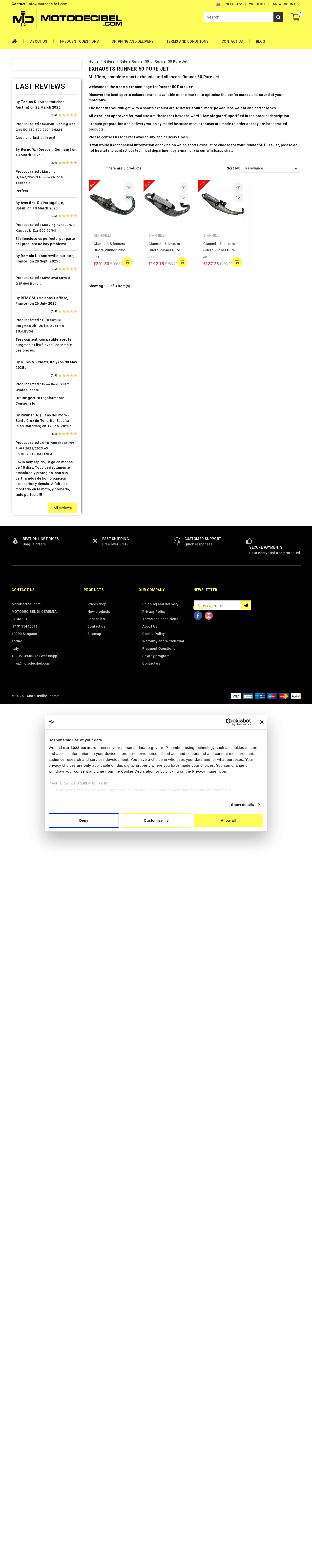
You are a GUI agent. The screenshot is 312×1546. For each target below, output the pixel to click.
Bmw (26, 217)
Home (18, 41)
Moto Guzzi (32, 606)
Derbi (26, 312)
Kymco (28, 519)
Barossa (29, 183)
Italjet (27, 467)
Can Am (28, 260)
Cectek (28, 269)
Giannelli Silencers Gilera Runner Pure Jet (109, 250)
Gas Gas (29, 372)
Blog (260, 41)
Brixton (28, 226)
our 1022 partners (79, 747)
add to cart (127, 262)
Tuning (28, 839)
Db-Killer (29, 303)
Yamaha (28, 873)
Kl (23, 493)
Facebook (198, 1458)
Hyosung (29, 450)
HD (24, 398)
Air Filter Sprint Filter (40, 131)
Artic (26, 157)
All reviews (63, 1350)
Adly (25, 113)
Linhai (27, 537)
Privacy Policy (154, 1454)
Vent (26, 856)
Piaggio (29, 675)
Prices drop (96, 1447)
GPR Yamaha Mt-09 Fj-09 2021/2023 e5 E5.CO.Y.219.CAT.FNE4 (45, 1290)
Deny (83, 820)
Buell (26, 234)
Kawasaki (30, 476)
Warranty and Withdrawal (163, 1484)
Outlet (27, 649)
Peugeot (29, 657)
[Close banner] (262, 722)
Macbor (28, 562)
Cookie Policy (153, 1476)
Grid (91, 168)
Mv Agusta (31, 623)
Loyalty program (155, 1498)
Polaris (28, 683)
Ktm (25, 511)
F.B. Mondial (32, 347)
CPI (25, 286)
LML (25, 545)
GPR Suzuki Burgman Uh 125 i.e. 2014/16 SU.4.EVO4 (40, 1168)
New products (98, 1454)
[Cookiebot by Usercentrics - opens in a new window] (229, 722)
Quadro (28, 709)
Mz (24, 631)
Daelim (28, 295)
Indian (27, 459)
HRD (25, 424)
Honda (27, 416)
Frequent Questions (79, 41)
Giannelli (102, 235)
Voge (26, 865)
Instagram (209, 1458)
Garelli (27, 364)
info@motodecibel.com (47, 4)
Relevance (272, 168)
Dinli (26, 321)
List (99, 168)
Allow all (228, 820)
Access (28, 105)
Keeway (28, 485)
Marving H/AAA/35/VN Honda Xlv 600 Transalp (39, 1019)
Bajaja (27, 174)
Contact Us (232, 41)
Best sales (96, 1461)
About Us (38, 41)
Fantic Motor (33, 355)
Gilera (27, 381)
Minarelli (29, 588)
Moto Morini (32, 614)
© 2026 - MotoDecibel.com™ (35, 1538)
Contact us (23, 1432)
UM (25, 847)
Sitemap (94, 1476)
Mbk (25, 580)
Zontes (28, 882)
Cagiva (28, 252)
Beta (26, 208)
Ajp (24, 139)
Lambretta (31, 528)
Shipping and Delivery (132, 41)
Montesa (29, 597)
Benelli (28, 200)
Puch (26, 692)
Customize (156, 820)
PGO (25, 666)
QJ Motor (30, 701)
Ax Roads (30, 165)
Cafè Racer (31, 243)
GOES (26, 390)
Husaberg (30, 433)
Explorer (29, 338)
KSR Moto (30, 502)
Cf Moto (29, 277)
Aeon (26, 122)
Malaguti (29, 571)
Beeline (28, 191)
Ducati (27, 329)
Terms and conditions (187, 41)
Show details (242, 804)
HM (25, 407)
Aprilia (27, 148)
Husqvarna (31, 442)
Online (27, 640)
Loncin (27, 554)
